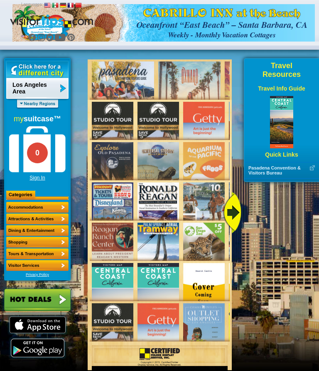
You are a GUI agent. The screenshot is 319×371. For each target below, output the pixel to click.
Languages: (32, 4)
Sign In (37, 178)
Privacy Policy (37, 275)
